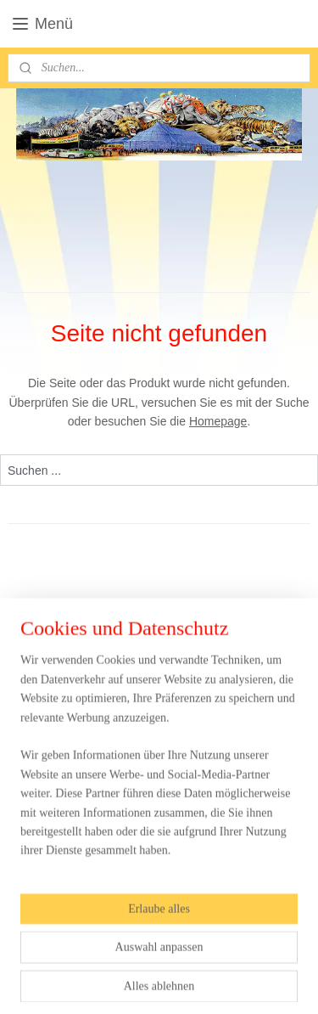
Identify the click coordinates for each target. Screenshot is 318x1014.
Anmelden (48, 827)
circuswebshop (59, 866)
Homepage (218, 421)
